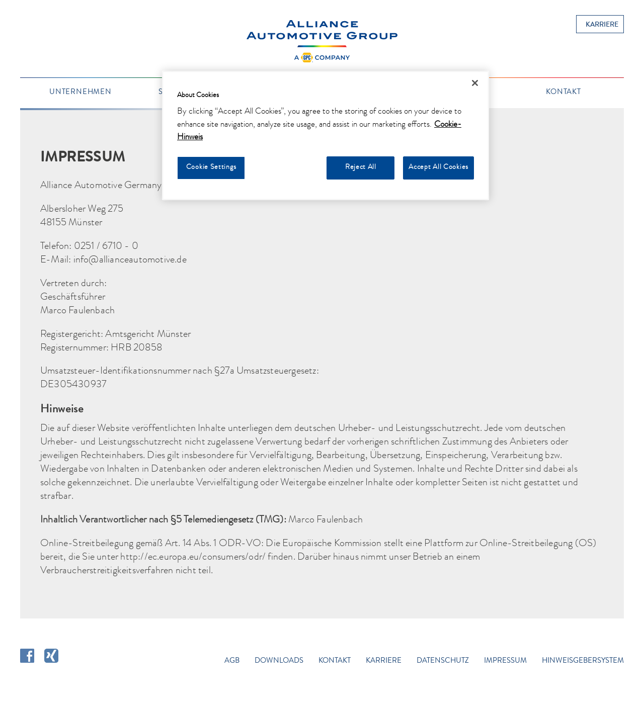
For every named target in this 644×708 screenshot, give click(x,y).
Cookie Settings (211, 167)
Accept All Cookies (438, 167)
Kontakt (563, 92)
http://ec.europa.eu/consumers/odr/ (193, 558)
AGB (231, 661)
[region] (325, 136)
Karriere (602, 25)
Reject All (360, 167)
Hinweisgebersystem (583, 661)
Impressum (505, 661)
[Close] (475, 83)
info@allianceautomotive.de (130, 260)
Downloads (279, 661)
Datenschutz (443, 661)
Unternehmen (80, 92)
